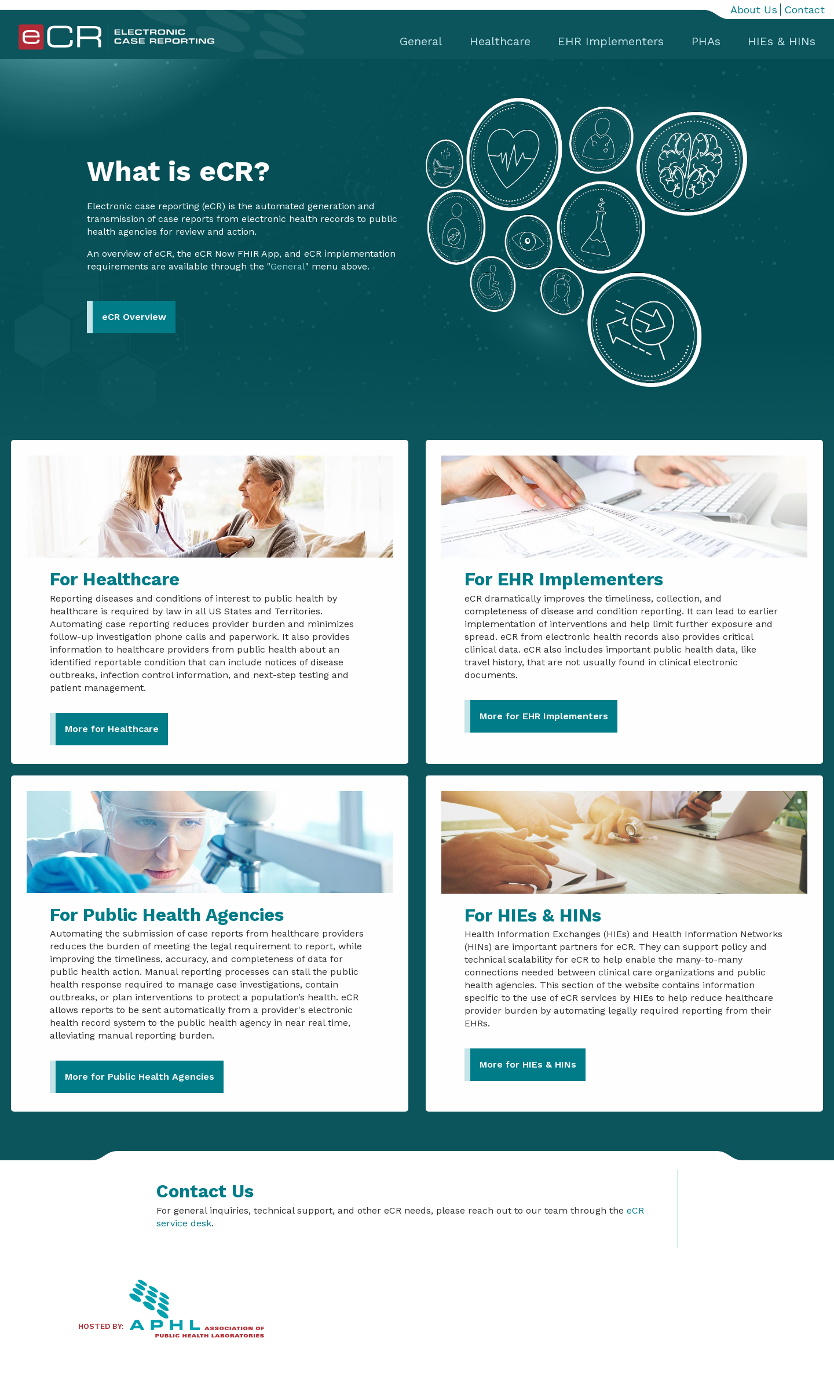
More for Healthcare (112, 728)
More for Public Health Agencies (139, 1076)
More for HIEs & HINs (528, 1064)
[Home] (116, 47)
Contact (804, 9)
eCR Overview (134, 316)
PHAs (706, 41)
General (421, 41)
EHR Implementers (611, 41)
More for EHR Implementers (544, 716)
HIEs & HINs (781, 41)
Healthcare (500, 41)
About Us (753, 9)
